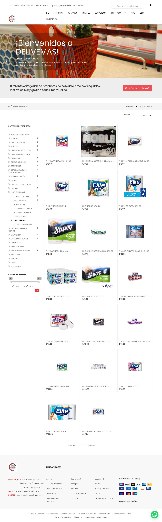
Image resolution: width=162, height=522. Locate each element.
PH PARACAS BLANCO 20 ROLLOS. (96, 386)
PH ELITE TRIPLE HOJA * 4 (56, 206)
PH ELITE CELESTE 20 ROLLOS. (57, 296)
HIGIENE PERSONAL (18, 192)
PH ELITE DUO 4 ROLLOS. (92, 206)
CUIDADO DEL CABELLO (23, 196)
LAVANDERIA (16, 235)
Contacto (74, 498)
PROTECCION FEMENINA (23, 224)
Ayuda (49, 479)
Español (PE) (132, 501)
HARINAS (14, 188)
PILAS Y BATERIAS (18, 246)
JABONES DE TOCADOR (23, 208)
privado (98, 484)
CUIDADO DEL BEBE (18, 162)
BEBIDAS (14, 146)
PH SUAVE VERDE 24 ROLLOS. (57, 386)
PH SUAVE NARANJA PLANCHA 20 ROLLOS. (135, 296)
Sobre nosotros (77, 479)
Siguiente (148, 106)
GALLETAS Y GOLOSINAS (21, 184)
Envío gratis (51, 493)
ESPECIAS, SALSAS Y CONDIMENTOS (17, 171)
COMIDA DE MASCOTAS (21, 150)
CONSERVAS (16, 158)
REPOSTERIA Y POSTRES (20, 250)
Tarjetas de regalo (54, 484)
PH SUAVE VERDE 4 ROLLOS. (57, 251)
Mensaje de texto (102, 488)
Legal (97, 493)
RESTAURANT (16, 254)
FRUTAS (14, 180)
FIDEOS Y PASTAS (18, 176)
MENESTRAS (16, 242)
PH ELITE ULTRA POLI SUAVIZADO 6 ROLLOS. (135, 161)
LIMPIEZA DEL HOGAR (19, 239)
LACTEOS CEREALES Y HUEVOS (18, 229)
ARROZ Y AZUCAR (18, 142)
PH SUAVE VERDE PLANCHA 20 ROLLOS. (98, 251)
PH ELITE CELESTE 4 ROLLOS (130, 206)
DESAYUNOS (16, 166)
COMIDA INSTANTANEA (20, 154)
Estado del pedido (54, 488)
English (122, 501)
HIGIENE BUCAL (19, 204)
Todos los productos (20, 134)
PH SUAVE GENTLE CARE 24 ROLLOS (96, 341)
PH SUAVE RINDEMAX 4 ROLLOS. (58, 161)
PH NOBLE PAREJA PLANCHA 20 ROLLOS (134, 341)
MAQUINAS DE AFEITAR (22, 212)
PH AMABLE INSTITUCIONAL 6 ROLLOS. (134, 251)
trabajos (74, 484)
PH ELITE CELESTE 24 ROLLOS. (58, 431)
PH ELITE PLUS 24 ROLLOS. (129, 386)
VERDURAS (15, 258)
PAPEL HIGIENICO (20, 106)
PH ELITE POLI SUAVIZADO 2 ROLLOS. (96, 431)
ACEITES (14, 138)
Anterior (129, 106)
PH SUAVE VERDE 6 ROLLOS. (93, 296)
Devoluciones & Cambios (52, 499)
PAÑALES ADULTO (20, 216)
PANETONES (16, 266)
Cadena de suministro (104, 498)
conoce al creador (78, 493)
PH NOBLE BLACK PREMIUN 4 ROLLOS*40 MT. (98, 161)
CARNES (14, 262)
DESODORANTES (20, 200)
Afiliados (74, 488)
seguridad (99, 479)
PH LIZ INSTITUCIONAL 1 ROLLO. (58, 341)
